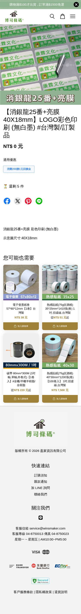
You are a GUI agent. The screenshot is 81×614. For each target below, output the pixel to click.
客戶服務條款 (23, 592)
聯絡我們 (40, 494)
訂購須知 (40, 475)
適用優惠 (9, 159)
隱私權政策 (44, 592)
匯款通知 (40, 481)
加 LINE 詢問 (40, 488)
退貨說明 (60, 592)
